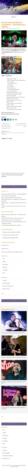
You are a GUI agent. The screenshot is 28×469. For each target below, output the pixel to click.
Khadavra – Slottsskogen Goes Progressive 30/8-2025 (13, 357)
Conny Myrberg (9, 28)
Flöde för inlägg (6, 283)
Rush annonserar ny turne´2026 (16, 218)
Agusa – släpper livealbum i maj (8, 197)
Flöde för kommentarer (8, 286)
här (21, 252)
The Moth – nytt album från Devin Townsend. (11, 206)
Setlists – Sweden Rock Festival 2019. (21, 125)
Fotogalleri (5, 270)
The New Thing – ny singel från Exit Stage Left (11, 202)
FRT (17, 466)
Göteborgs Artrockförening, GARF (10, 235)
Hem (4, 258)
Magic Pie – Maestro (16, 225)
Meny (14, 17)
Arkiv (4, 273)
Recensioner (5, 264)
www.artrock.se (5, 245)
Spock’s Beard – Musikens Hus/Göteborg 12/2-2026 (12, 332)
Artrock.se (14, 4)
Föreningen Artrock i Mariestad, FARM (11, 232)
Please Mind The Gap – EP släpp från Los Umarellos (13, 199)
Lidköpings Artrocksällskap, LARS (10, 237)
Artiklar (4, 261)
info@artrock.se (5, 248)
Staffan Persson (5, 214)
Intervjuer (5, 267)
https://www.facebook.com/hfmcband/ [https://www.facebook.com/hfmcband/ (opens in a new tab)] (10, 114)
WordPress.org (6, 288)
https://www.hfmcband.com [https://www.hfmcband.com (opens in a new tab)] (7, 112)
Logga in (5, 280)
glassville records (9, 132)
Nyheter (9, 131)
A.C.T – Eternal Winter (16, 220)
